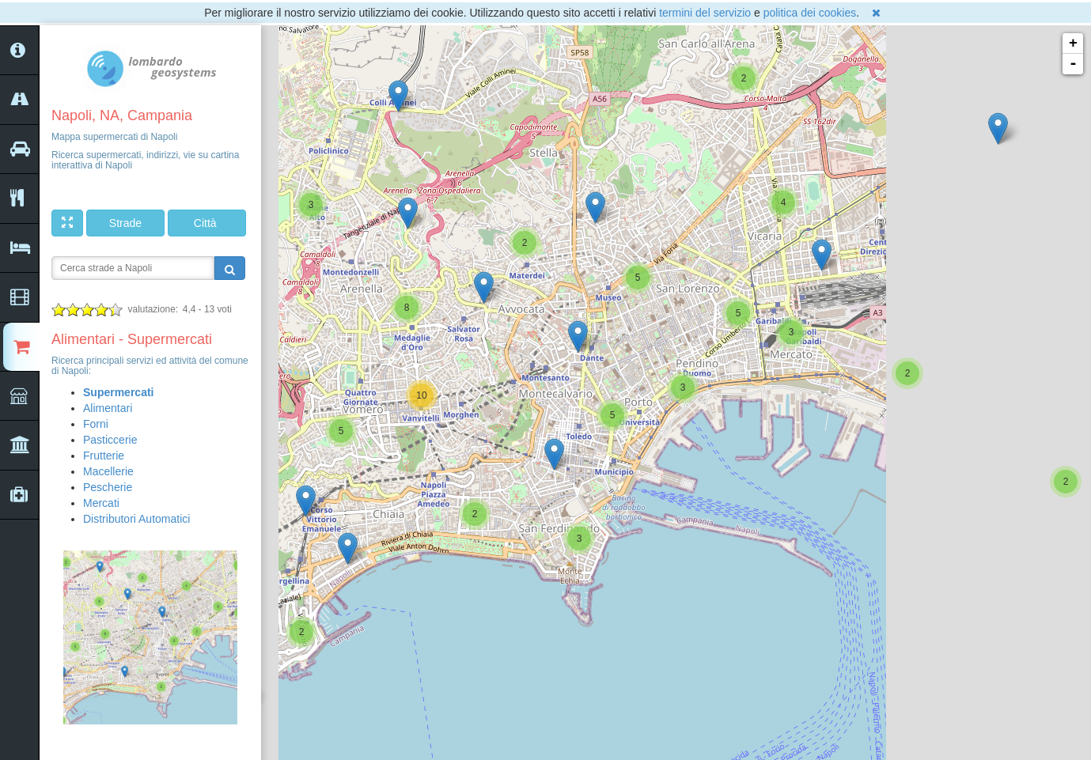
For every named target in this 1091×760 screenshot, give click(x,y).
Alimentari (107, 408)
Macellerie (108, 471)
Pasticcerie (110, 439)
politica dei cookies (810, 12)
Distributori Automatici (136, 518)
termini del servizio (705, 12)
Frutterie (103, 455)
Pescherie (107, 487)
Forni (95, 424)
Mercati (101, 503)
